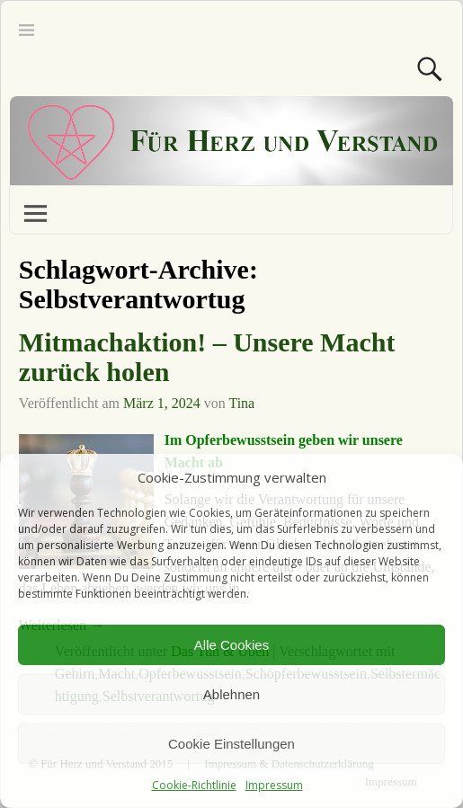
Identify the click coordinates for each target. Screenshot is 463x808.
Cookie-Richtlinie (194, 785)
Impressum (274, 785)
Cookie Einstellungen (231, 743)
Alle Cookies (231, 645)
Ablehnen (231, 694)
